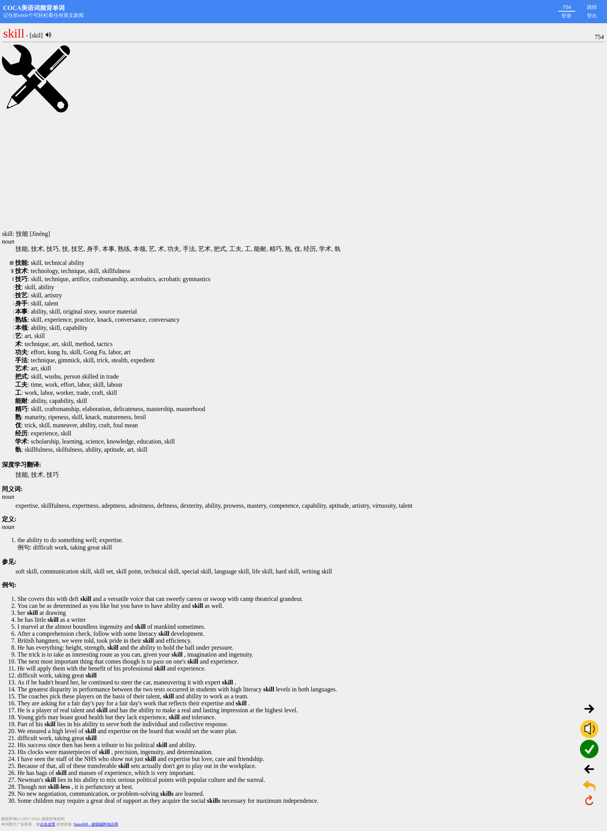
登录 (566, 16)
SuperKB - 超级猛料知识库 (96, 824)
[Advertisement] (303, 172)
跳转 (592, 7)
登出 (592, 16)
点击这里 (47, 824)
